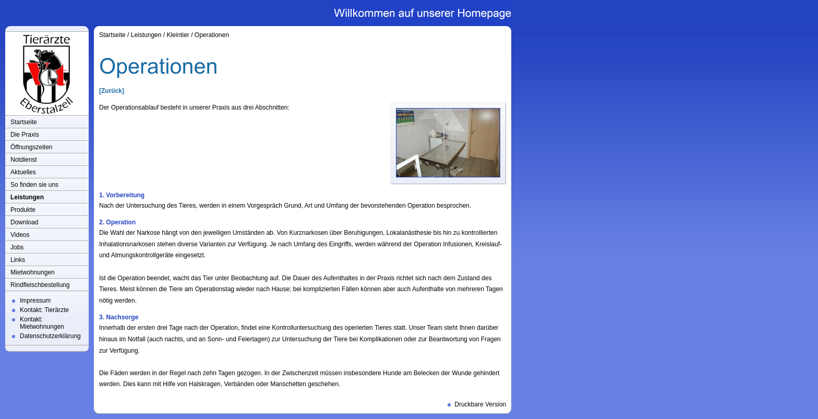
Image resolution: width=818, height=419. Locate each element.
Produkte (22, 209)
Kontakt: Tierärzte (44, 310)
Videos (19, 234)
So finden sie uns (34, 184)
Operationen (212, 35)
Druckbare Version (480, 404)
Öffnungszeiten (31, 147)
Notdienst (23, 159)
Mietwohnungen (32, 272)
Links (17, 260)
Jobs (16, 247)
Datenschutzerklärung (50, 336)
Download (24, 222)
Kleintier (177, 35)
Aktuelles (23, 172)
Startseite (23, 122)
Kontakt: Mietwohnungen (42, 323)
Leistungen (27, 197)
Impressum (35, 300)
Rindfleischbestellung (39, 285)
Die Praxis (24, 134)
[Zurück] (111, 90)
